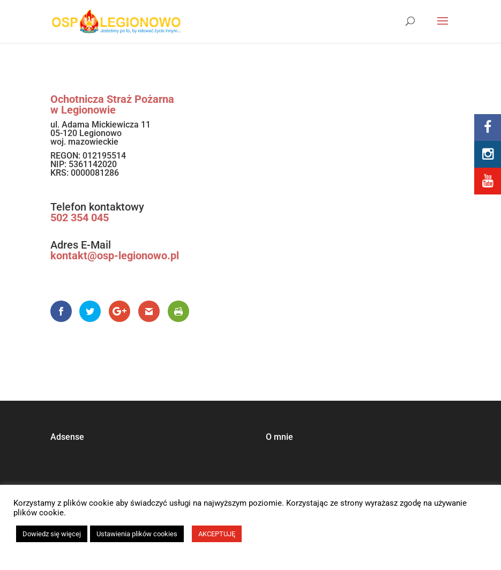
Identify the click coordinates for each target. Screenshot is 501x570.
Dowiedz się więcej (52, 534)
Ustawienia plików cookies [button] (136, 534)
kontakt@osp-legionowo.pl (114, 255)
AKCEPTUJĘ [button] (216, 534)
